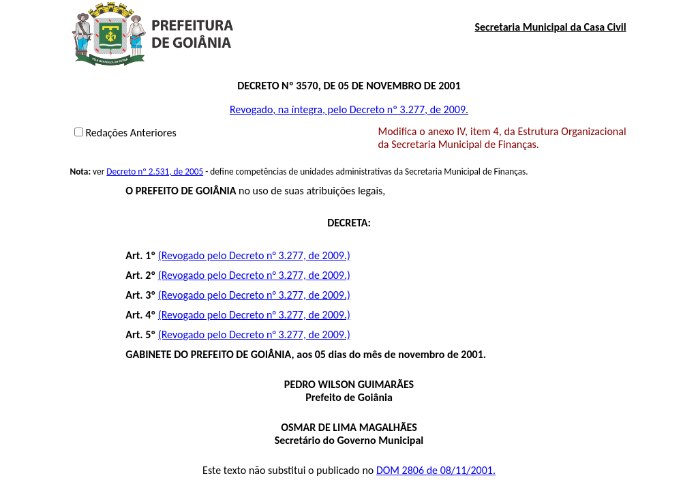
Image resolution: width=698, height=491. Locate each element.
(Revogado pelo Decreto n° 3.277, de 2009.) (254, 255)
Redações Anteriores (130, 132)
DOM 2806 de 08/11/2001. (436, 470)
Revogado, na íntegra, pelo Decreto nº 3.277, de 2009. (349, 109)
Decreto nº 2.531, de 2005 (154, 171)
